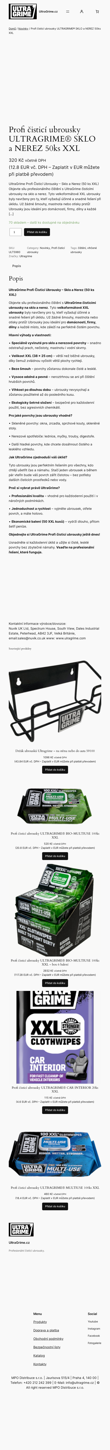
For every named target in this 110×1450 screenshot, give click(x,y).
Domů (12, 28)
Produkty (40, 1326)
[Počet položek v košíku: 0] (97, 12)
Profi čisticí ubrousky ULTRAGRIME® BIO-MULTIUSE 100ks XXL (55, 840)
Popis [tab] (16, 270)
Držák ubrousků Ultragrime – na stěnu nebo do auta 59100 (55, 756)
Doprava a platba (46, 1335)
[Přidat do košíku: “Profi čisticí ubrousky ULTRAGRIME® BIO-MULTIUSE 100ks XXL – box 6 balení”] (55, 988)
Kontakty (39, 1369)
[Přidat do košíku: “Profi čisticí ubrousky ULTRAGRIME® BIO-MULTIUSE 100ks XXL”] (55, 861)
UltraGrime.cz (48, 11)
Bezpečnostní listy (46, 1352)
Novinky (23, 28)
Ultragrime (25, 261)
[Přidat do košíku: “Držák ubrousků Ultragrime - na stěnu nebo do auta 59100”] (55, 774)
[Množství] (16, 237)
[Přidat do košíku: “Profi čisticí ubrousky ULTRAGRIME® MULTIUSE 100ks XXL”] (55, 1211)
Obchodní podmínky (48, 1343)
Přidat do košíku (37, 236)
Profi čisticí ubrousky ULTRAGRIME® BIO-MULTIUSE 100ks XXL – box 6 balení (55, 967)
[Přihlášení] (82, 12)
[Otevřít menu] (67, 11)
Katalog (39, 1360)
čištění (82, 252)
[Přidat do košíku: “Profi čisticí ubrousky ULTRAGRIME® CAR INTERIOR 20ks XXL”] (55, 1115)
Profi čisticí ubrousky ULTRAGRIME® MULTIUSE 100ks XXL (55, 1192)
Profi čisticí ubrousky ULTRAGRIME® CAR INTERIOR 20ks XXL (55, 1094)
